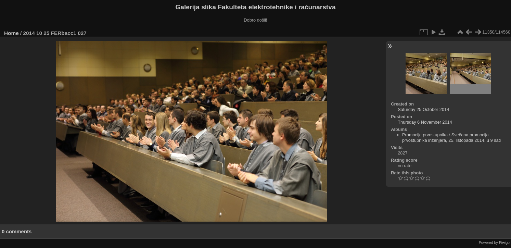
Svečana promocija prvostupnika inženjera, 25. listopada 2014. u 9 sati (451, 137)
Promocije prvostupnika (425, 134)
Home (11, 33)
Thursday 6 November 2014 (425, 122)
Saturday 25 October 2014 (423, 109)
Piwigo (504, 242)
